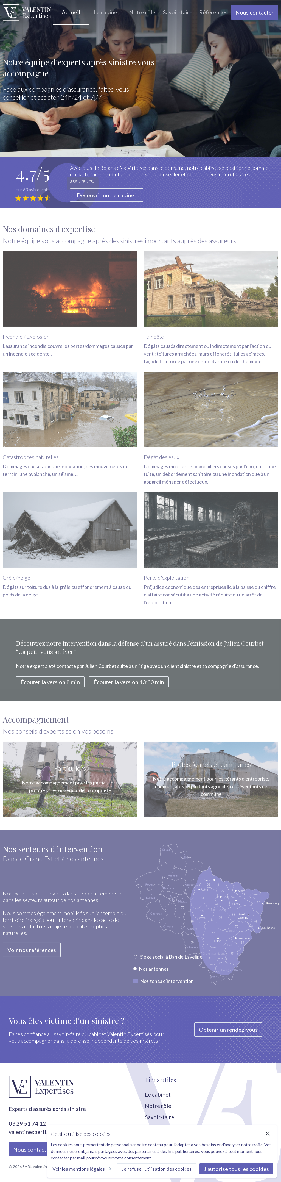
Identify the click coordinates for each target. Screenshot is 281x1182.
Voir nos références (31, 953)
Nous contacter (254, 12)
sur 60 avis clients (32, 189)
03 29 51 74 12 (27, 1123)
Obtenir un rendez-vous (228, 1029)
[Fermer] (267, 1133)
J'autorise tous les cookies (236, 1169)
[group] (71, 12)
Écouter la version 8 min (50, 685)
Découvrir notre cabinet (106, 195)
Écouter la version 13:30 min (129, 685)
